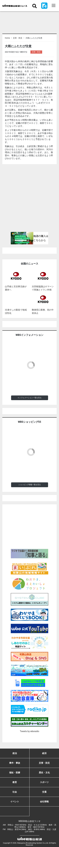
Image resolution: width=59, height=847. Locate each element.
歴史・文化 (44, 772)
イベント (14, 801)
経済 (44, 753)
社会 (14, 792)
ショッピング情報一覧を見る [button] (29, 485)
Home (7, 38)
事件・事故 (14, 763)
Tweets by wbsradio (29, 731)
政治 (14, 753)
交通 (44, 792)
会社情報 (44, 801)
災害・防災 (17, 38)
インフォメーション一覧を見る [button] (29, 398)
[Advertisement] (29, 199)
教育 (14, 782)
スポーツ (44, 782)
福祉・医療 (14, 772)
